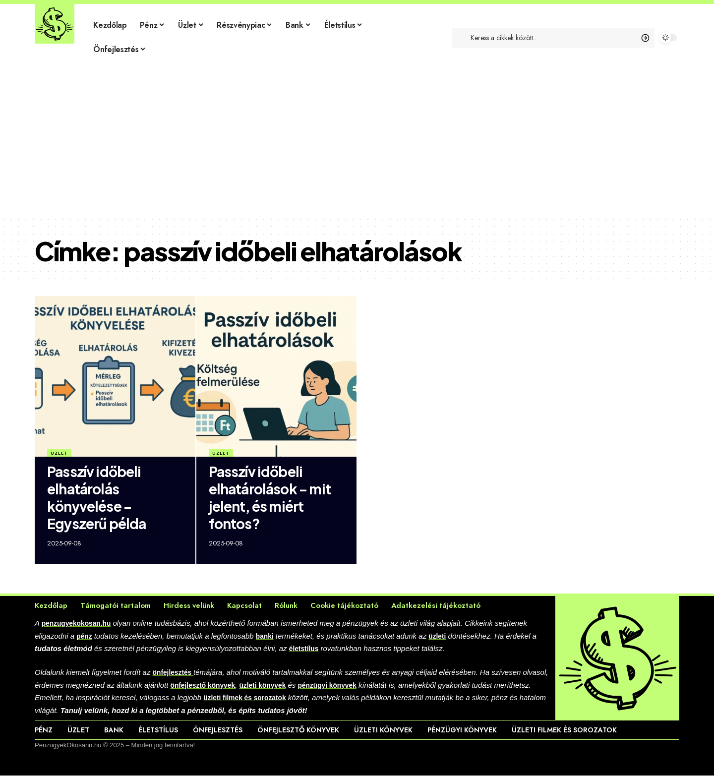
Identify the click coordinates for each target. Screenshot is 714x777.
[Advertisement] (357, 141)
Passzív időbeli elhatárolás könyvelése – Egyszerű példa (96, 497)
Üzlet (59, 453)
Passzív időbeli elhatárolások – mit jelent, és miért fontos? (270, 497)
